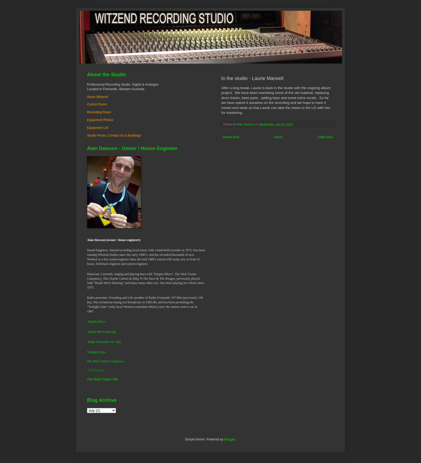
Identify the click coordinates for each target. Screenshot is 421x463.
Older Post (325, 137)
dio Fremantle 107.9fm (106, 342)
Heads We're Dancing (102, 332)
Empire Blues (97, 321)
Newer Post (231, 137)
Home (278, 137)
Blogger (229, 439)
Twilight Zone (96, 352)
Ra (89, 342)
